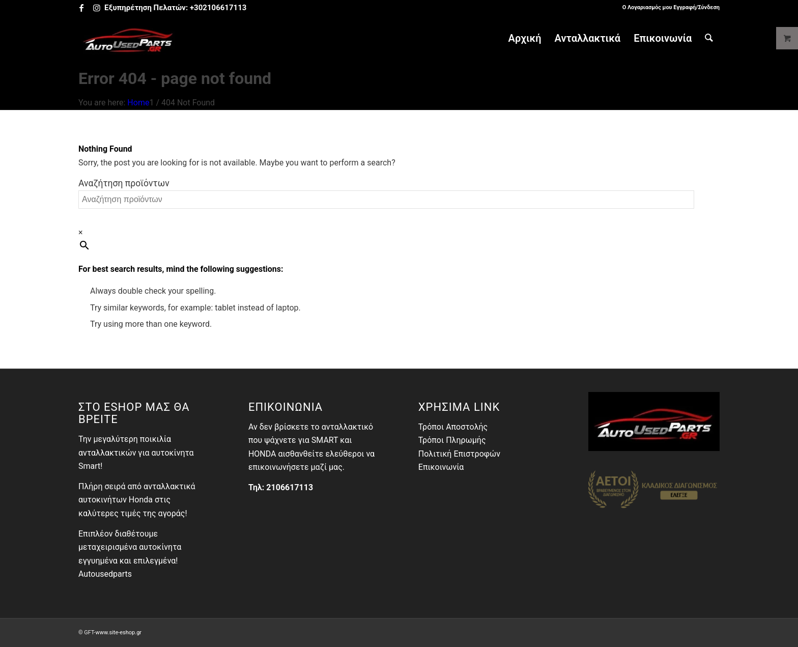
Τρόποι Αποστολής (453, 427)
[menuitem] (668, 7)
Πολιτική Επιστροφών (459, 454)
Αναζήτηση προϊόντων (123, 183)
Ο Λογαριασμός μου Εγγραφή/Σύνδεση (671, 7)
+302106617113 (218, 7)
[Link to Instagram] (96, 7)
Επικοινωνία (441, 467)
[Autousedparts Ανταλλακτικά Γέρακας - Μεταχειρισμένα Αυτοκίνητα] (128, 38)
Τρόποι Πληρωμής (452, 440)
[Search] (709, 38)
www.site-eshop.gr (118, 632)
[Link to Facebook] (81, 7)
